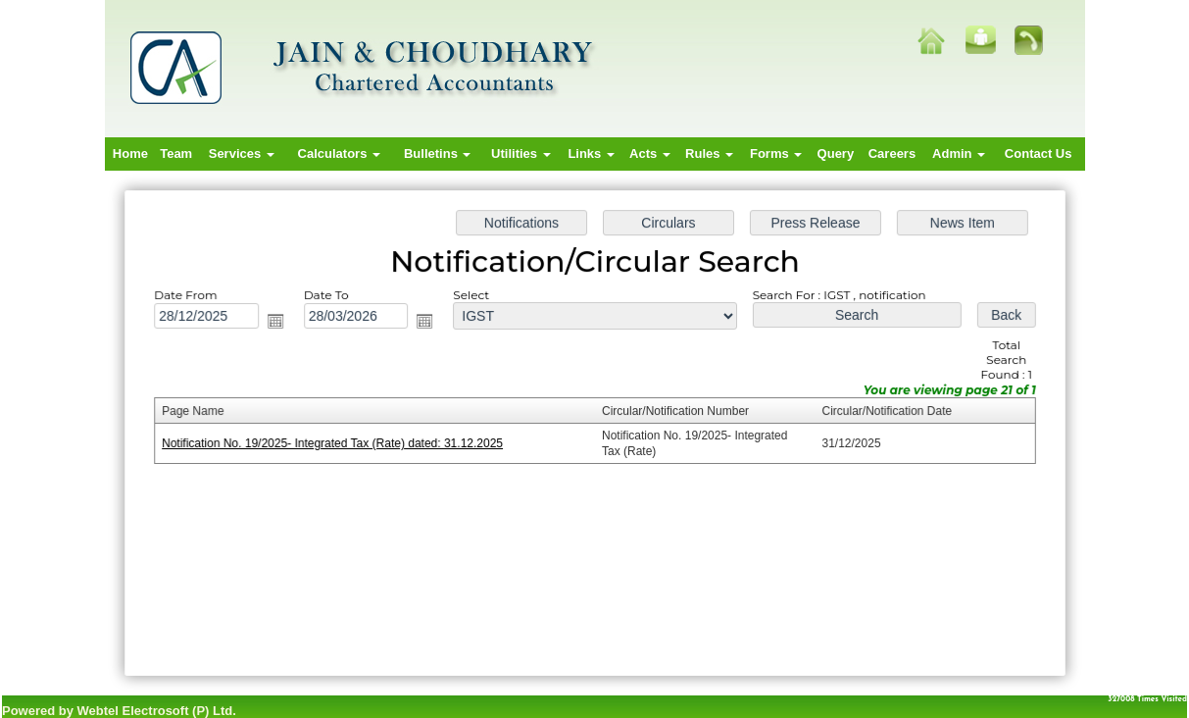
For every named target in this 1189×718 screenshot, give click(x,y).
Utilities (521, 153)
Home (130, 153)
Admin (958, 153)
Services (241, 153)
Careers (892, 153)
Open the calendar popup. (282, 323)
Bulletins (437, 153)
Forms (776, 153)
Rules (709, 153)
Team (176, 153)
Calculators (339, 153)
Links (591, 153)
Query (836, 153)
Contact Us (1038, 153)
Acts (649, 153)
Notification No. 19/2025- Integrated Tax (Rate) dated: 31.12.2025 (338, 443)
